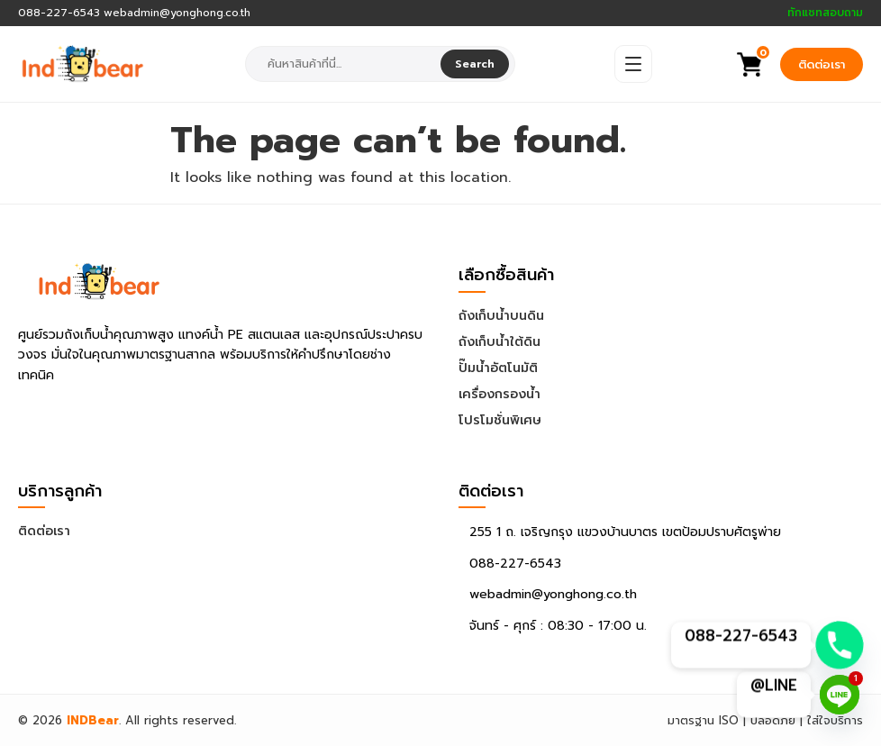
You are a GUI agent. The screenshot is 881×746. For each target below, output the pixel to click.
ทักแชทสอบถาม (825, 13)
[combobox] (344, 64)
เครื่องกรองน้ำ (499, 394)
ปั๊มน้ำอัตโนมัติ (498, 368)
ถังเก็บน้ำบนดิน (501, 315)
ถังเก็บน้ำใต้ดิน (499, 341)
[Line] (839, 694)
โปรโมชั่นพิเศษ (500, 420)
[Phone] (839, 645)
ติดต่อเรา (821, 64)
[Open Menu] (633, 64)
